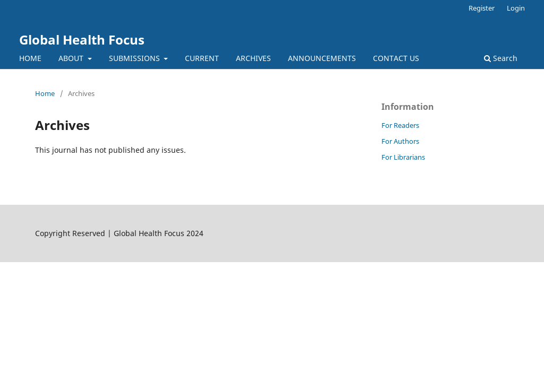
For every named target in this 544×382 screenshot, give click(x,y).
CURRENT (202, 58)
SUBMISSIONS (135, 58)
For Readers (400, 125)
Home (45, 93)
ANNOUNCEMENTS (322, 58)
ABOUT (72, 58)
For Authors (400, 141)
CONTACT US (396, 58)
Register (482, 8)
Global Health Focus (81, 39)
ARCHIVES (253, 58)
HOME (30, 58)
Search (500, 58)
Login (516, 8)
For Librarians (403, 157)
